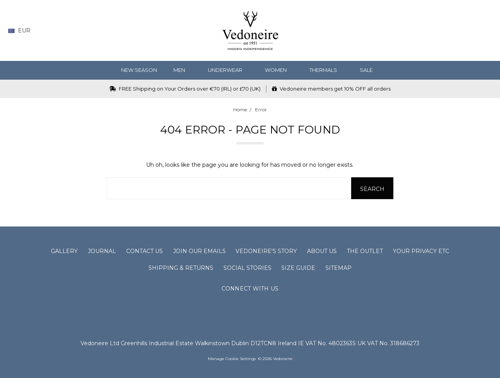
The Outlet (365, 251)
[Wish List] (442, 30)
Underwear (228, 70)
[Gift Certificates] (457, 30)
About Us (322, 251)
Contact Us (144, 251)
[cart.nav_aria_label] (486, 30)
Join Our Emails (199, 251)
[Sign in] (472, 30)
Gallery (64, 251)
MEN (182, 70)
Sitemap (338, 267)
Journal (102, 251)
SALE (369, 70)
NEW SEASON (139, 70)
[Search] (427, 30)
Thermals (326, 70)
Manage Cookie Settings (232, 358)
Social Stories (247, 267)
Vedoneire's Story (266, 251)
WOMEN (279, 70)
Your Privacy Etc (421, 251)
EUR (22, 30)
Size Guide (298, 267)
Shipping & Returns (180, 267)
